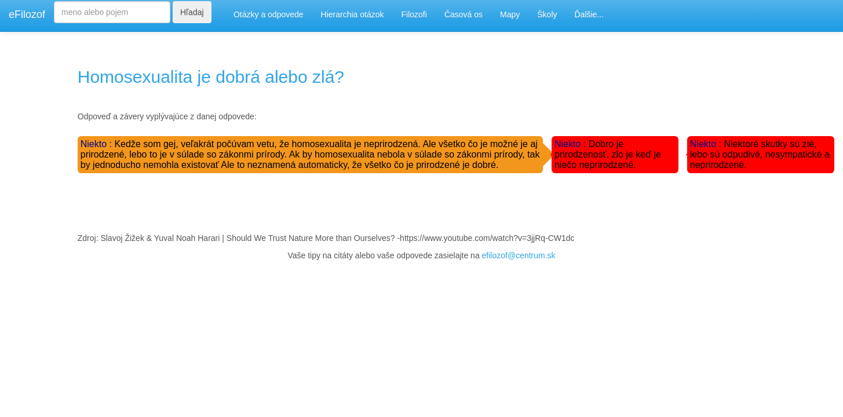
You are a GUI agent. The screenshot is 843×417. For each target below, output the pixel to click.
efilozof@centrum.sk (519, 255)
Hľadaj (192, 12)
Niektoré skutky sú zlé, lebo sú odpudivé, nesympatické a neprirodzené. (760, 154)
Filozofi (414, 14)
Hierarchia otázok (352, 14)
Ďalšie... (589, 14)
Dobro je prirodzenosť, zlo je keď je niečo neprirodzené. (607, 154)
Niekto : (98, 144)
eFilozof (27, 14)
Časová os (463, 14)
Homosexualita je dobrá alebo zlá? (211, 76)
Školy (547, 14)
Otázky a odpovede (268, 14)
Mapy (510, 14)
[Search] (112, 12)
